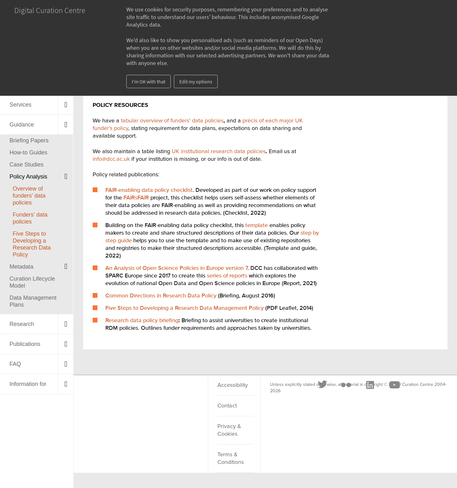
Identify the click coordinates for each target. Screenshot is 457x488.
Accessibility (232, 385)
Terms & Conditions (230, 458)
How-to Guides (28, 152)
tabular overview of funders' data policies (172, 121)
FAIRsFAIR (136, 197)
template (256, 225)
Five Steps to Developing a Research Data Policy (32, 244)
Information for (28, 384)
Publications (25, 344)
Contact (227, 406)
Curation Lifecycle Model (32, 282)
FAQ (15, 364)
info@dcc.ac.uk (111, 159)
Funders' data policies (30, 218)
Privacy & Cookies (229, 430)
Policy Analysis (28, 176)
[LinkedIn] (151, 393)
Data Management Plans (33, 301)
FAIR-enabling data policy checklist (149, 190)
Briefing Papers (29, 140)
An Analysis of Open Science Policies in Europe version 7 (176, 268)
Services (20, 104)
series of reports (227, 275)
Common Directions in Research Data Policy (160, 295)
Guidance (22, 124)
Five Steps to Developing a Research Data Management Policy (184, 308)
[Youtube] (176, 393)
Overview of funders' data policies (29, 195)
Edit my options (195, 81)
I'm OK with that (148, 81)
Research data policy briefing (141, 320)
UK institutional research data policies (219, 151)
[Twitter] (105, 393)
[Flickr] (128, 393)
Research (22, 324)
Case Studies (26, 164)
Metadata (21, 267)
